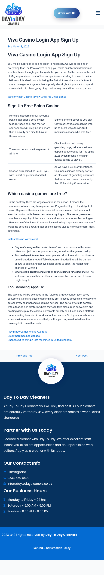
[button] (98, 14)
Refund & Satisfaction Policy (52, 548)
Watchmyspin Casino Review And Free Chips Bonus (37, 96)
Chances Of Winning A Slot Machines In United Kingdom (40, 340)
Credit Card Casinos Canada (24, 335)
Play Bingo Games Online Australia (27, 331)
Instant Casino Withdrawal (23, 239)
